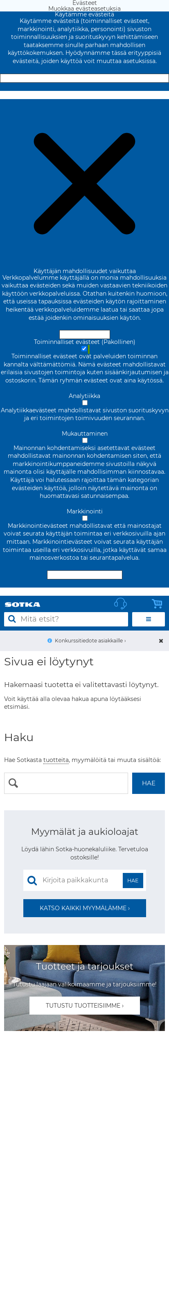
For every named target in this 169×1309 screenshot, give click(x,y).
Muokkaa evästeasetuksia (84, 95)
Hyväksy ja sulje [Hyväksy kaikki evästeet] (84, 78)
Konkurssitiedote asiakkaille (89, 641)
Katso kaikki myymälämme (83, 908)
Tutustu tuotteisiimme (83, 1005)
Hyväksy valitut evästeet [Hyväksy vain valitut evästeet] (84, 575)
